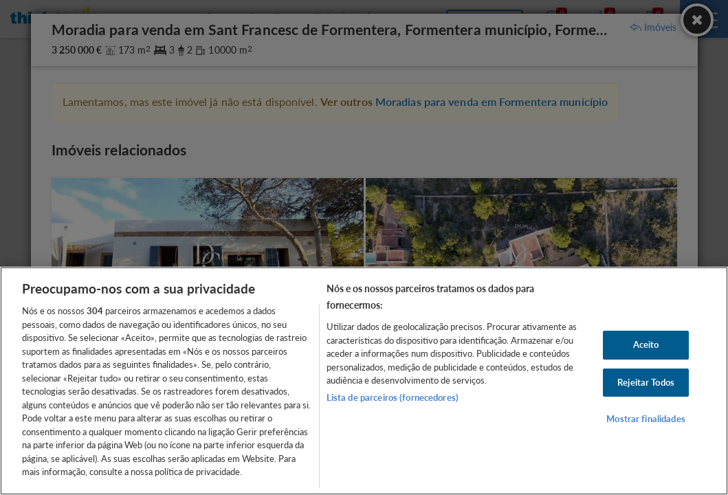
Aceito (646, 344)
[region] (364, 381)
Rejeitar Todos (645, 382)
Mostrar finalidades (645, 418)
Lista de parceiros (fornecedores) (393, 397)
